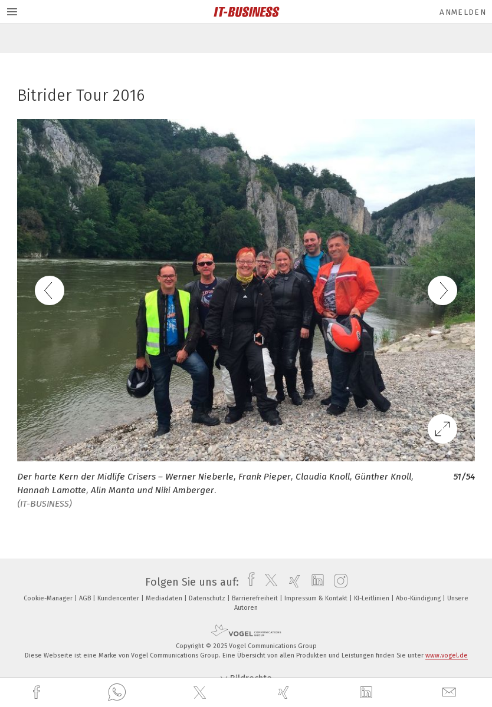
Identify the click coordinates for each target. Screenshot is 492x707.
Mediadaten (165, 598)
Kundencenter (119, 598)
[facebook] (37, 692)
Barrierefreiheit (256, 598)
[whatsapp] (117, 692)
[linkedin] (367, 693)
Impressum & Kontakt (316, 598)
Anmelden (462, 12)
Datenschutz (208, 598)
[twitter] (201, 693)
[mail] (450, 692)
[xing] (285, 692)
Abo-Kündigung (419, 598)
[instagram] (337, 582)
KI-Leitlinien (372, 598)
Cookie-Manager (49, 598)
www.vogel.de (446, 655)
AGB (86, 598)
